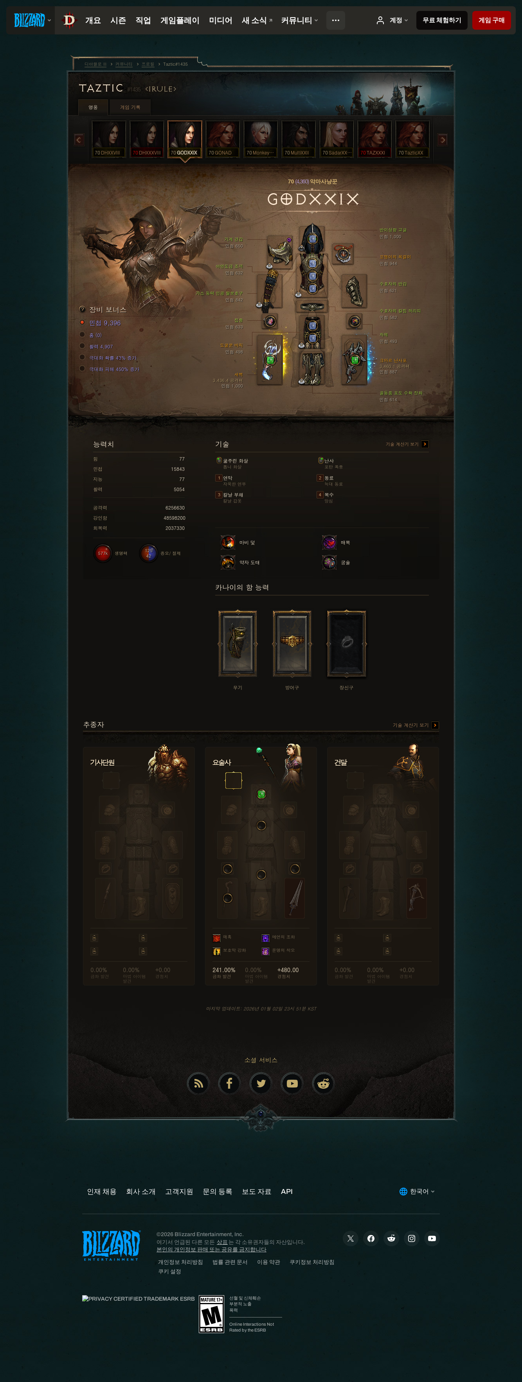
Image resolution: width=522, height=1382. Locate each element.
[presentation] (30, 20)
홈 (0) (91, 335)
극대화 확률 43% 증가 (109, 357)
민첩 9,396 (101, 323)
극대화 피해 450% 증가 (110, 369)
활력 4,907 (97, 346)
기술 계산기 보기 (407, 444)
